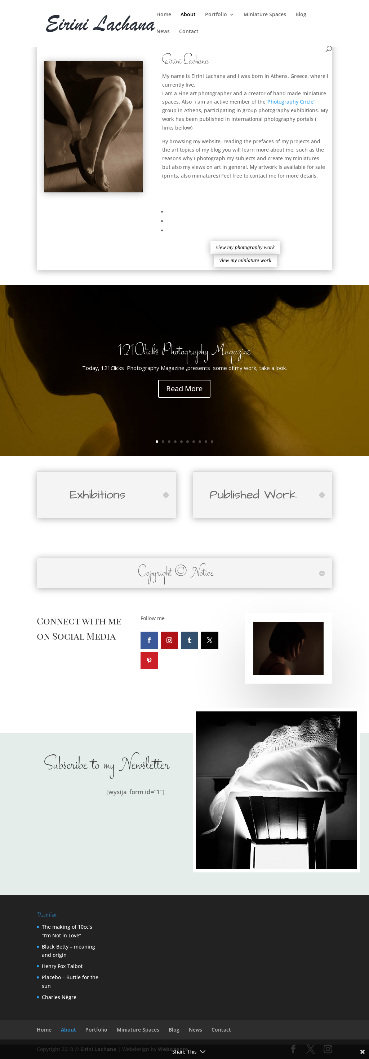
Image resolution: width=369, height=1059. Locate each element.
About (188, 15)
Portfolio (216, 15)
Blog (300, 15)
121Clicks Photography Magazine (184, 360)
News (163, 32)
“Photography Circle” (290, 101)
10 (212, 441)
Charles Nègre (59, 997)
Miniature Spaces (265, 15)
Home (163, 15)
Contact (189, 32)
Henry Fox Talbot (62, 966)
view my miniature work (245, 260)
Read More (184, 397)
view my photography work (245, 247)
